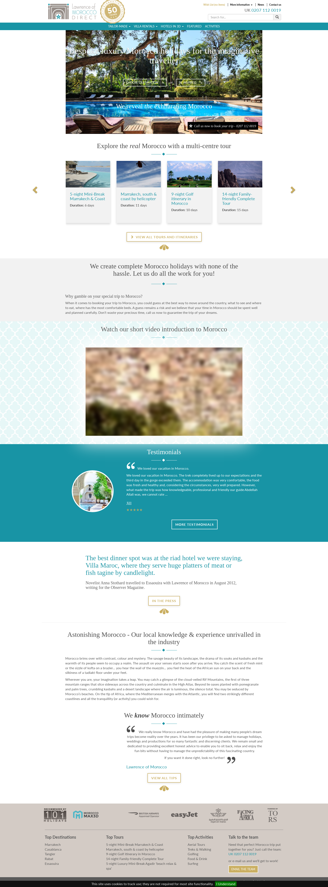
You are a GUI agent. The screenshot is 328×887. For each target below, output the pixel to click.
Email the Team (243, 869)
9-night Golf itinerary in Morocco (130, 854)
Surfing (193, 863)
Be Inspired (190, 82)
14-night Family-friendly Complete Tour (135, 859)
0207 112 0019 (266, 10)
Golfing (193, 854)
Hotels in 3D (172, 26)
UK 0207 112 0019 (242, 854)
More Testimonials (194, 524)
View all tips (164, 778)
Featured (194, 26)
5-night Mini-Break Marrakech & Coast (134, 844)
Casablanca (53, 849)
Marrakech (53, 844)
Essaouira (52, 863)
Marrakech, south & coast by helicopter (135, 849)
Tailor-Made (119, 26)
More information (241, 4)
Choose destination (145, 82)
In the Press (164, 601)
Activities (212, 26)
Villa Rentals (146, 26)
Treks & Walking (199, 849)
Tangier (50, 854)
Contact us (275, 4)
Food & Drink (197, 859)
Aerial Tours (196, 844)
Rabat (49, 859)
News (261, 4)
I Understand (225, 884)
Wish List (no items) (214, 4)
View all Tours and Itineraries (164, 237)
